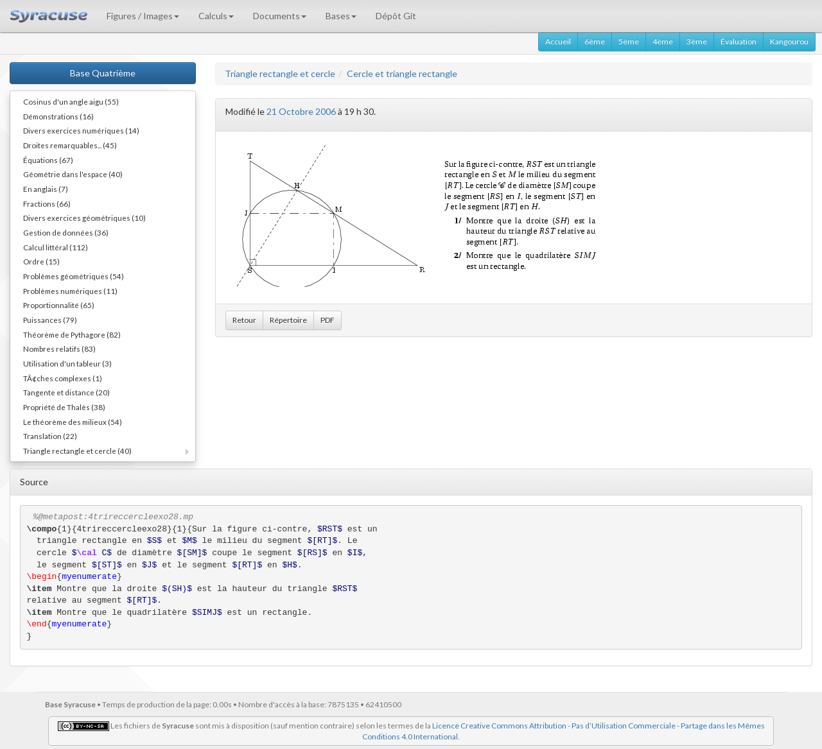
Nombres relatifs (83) (59, 348)
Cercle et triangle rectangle (402, 73)
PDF (327, 320)
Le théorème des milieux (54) (72, 421)
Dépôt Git (396, 15)
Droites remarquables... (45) (70, 145)
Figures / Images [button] (143, 15)
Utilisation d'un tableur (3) (67, 363)
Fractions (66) (47, 203)
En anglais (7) (45, 188)
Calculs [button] (216, 15)
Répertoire (288, 320)
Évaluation (738, 41)
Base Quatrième (103, 72)
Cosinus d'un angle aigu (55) (71, 101)
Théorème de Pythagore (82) (72, 334)
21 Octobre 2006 (301, 111)
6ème (594, 41)
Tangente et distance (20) (66, 392)
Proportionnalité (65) (58, 304)
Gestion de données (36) (66, 232)
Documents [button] (279, 15)
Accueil (558, 41)
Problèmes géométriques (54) (73, 275)
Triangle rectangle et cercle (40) (77, 450)
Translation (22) (50, 435)
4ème (662, 41)
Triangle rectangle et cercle (280, 73)
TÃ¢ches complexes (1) (62, 378)
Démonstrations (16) (58, 116)
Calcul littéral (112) (55, 247)
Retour (244, 320)
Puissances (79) (50, 319)
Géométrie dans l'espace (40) (73, 173)
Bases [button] (341, 15)
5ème (628, 41)
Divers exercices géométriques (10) (84, 217)
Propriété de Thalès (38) (64, 406)
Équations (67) (48, 159)
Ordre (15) (41, 261)
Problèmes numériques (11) (70, 290)
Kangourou (789, 41)
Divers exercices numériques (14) (81, 130)
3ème (696, 41)
